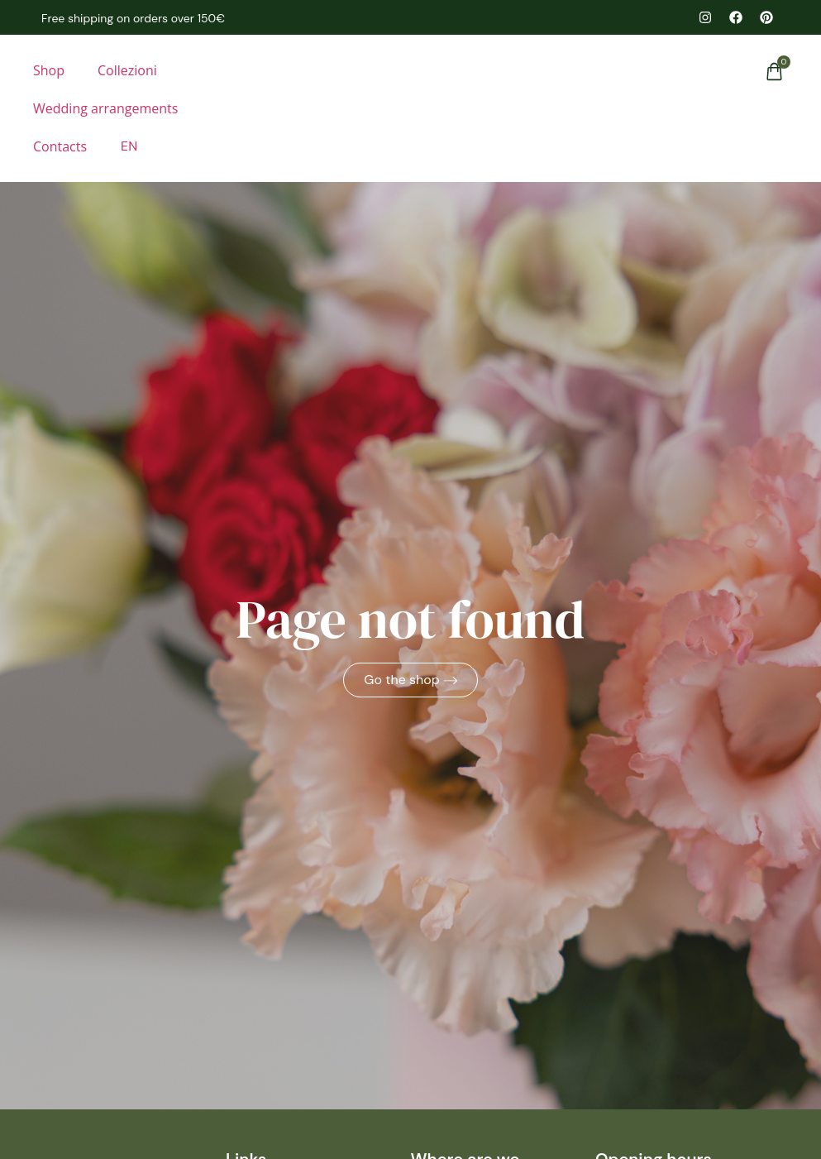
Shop (48, 70)
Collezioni (127, 70)
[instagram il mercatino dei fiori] (705, 17)
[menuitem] (128, 146)
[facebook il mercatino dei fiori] (736, 17)
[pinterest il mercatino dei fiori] (766, 17)
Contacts (60, 146)
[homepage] (410, 95)
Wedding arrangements (105, 108)
